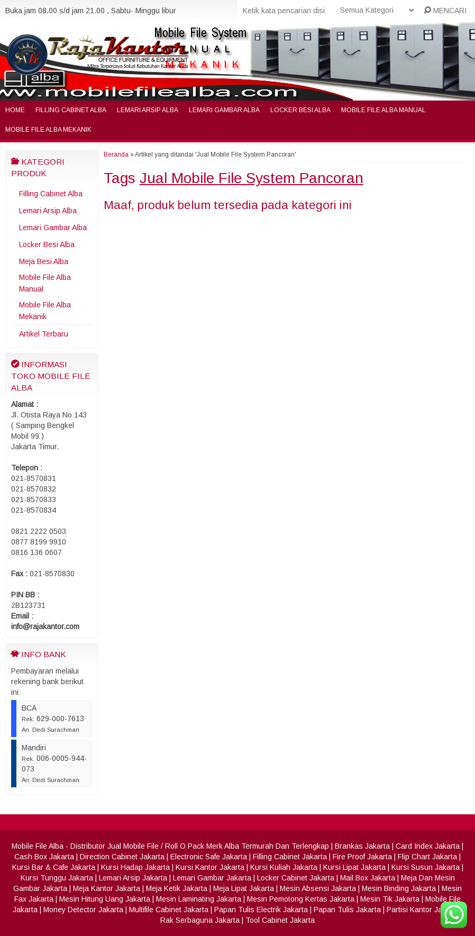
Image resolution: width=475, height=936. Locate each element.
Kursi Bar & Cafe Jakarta (53, 867)
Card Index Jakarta (428, 846)
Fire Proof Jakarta (362, 856)
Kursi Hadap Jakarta (135, 867)
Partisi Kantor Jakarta (423, 909)
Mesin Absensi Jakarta (318, 888)
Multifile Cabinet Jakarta (168, 909)
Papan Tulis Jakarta (347, 909)
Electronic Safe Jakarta (208, 856)
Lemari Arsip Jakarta (133, 878)
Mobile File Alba (37, 846)
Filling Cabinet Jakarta (290, 856)
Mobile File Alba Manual (383, 110)
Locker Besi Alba (300, 110)
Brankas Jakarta (362, 846)
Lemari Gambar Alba (224, 110)
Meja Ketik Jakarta (176, 888)
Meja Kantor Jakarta (106, 888)
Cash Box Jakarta (44, 856)
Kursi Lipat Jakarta (354, 867)
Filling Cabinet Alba (70, 110)
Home (15, 110)
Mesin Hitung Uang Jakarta (104, 899)
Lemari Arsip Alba (147, 110)
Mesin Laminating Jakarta (198, 899)
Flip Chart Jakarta (427, 856)
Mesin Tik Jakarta (389, 899)
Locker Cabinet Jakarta (295, 878)
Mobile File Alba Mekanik (48, 129)
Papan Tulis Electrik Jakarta (261, 909)
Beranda (116, 154)
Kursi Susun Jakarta (425, 867)
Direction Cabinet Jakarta (122, 856)
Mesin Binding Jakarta (399, 888)
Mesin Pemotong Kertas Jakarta (300, 899)
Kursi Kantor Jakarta (210, 867)
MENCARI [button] (445, 10)
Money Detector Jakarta (83, 909)
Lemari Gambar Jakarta (212, 878)
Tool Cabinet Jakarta (280, 920)
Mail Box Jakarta (367, 878)
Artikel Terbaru (43, 334)
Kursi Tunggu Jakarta (57, 878)
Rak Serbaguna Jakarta (200, 920)
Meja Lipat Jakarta (243, 888)
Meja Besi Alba (43, 261)
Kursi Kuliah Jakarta (283, 867)
